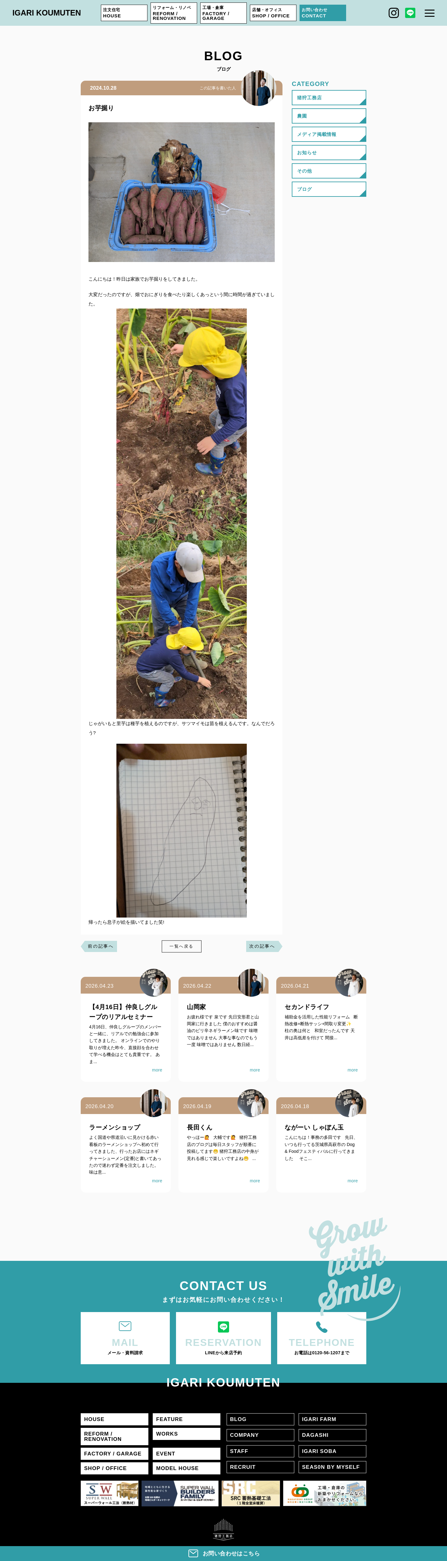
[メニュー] (430, 13)
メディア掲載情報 (316, 134)
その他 (304, 171)
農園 (302, 116)
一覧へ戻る (182, 946)
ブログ (304, 189)
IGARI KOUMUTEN (46, 12)
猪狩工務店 (309, 97)
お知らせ (307, 152)
